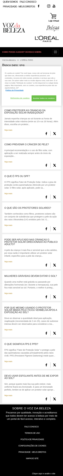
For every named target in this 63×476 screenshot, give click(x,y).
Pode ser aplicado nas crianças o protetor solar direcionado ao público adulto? (31, 242)
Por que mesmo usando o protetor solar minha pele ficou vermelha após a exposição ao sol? (30, 310)
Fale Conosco (28, 2)
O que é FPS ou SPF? (17, 176)
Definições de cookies (20, 98)
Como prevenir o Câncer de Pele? (26, 144)
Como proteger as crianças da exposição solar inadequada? (24, 111)
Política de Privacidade (32, 439)
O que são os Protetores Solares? (27, 208)
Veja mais (8, 130)
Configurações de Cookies (32, 446)
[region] (31, 86)
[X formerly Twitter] (54, 133)
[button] (55, 52)
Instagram (48, 6)
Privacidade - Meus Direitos (19, 6)
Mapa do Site (32, 458)
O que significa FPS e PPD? (21, 344)
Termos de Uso (32, 433)
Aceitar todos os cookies (44, 98)
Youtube (54, 6)
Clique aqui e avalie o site (43, 473)
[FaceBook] (46, 133)
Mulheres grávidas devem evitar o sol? (30, 276)
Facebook (38, 6)
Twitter (43, 6)
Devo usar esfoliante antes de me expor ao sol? (31, 377)
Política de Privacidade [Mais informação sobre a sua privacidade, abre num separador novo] (15, 90)
